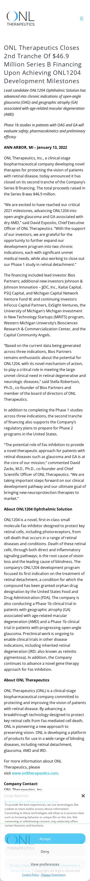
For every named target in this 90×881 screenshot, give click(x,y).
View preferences (45, 864)
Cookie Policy (30, 875)
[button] (83, 795)
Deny (45, 851)
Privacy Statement (53, 875)
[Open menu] (81, 18)
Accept (45, 838)
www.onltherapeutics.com (35, 773)
